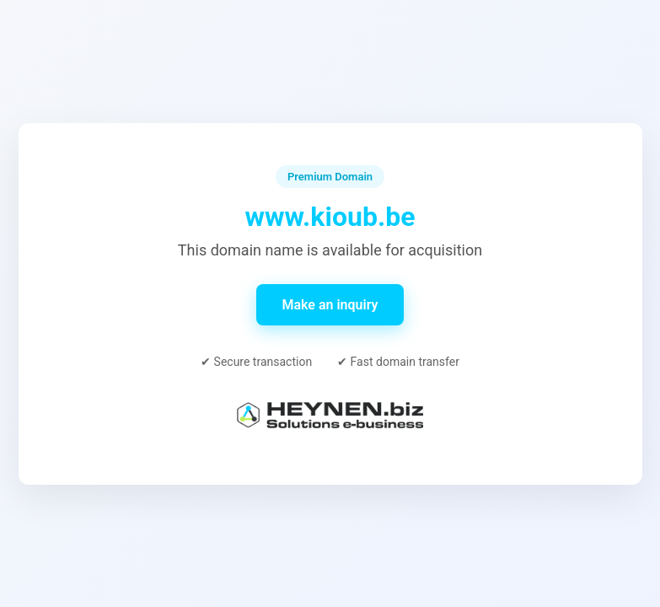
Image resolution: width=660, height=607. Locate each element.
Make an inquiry (330, 305)
